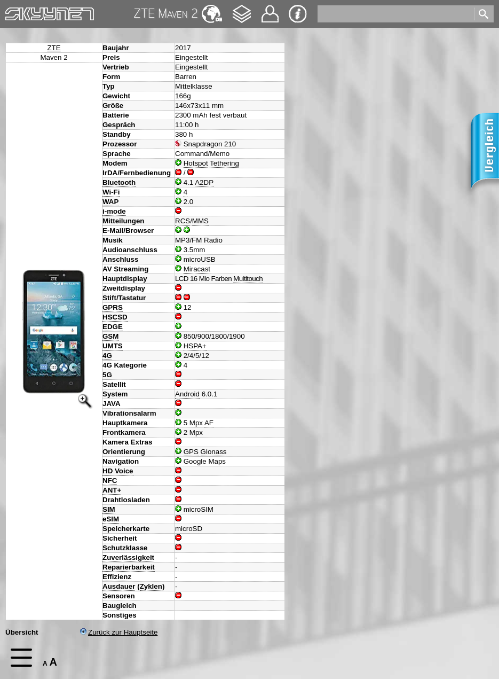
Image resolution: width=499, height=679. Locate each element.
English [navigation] (212, 9)
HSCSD (115, 317)
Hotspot (196, 163)
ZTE (53, 48)
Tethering (224, 163)
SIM (108, 509)
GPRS (112, 307)
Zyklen (151, 586)
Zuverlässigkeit (128, 557)
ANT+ (111, 490)
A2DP (204, 182)
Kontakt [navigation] (270, 9)
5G (107, 375)
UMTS (112, 346)
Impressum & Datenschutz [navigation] (298, 14)
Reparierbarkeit (128, 567)
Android (187, 394)
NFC (109, 481)
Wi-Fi (111, 192)
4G (107, 356)
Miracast (197, 269)
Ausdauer (118, 586)
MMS (200, 221)
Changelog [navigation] (242, 9)
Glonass (214, 452)
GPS (191, 452)
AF (208, 423)
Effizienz (116, 577)
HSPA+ (195, 346)
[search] (395, 13)
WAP (110, 202)
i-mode (114, 211)
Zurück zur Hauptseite (118, 632)
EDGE (112, 327)
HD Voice (117, 471)
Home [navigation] (15, 11)
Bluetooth (119, 182)
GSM (110, 336)
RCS (182, 221)
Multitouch (248, 279)
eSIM (110, 519)
